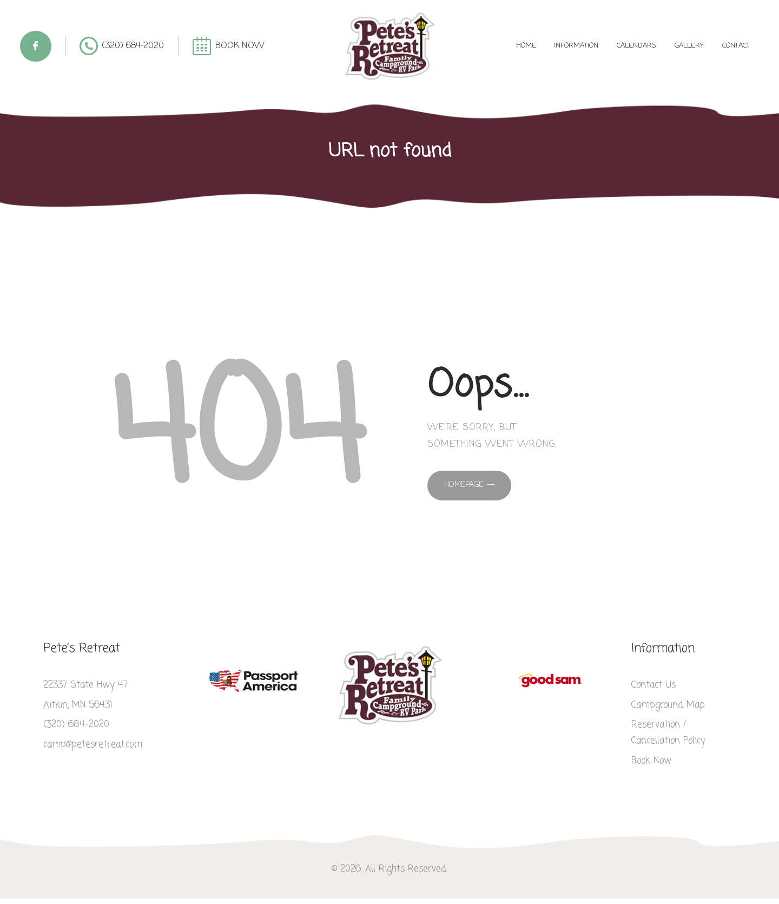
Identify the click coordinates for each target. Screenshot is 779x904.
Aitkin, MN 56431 (78, 705)
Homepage (463, 485)
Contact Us (653, 685)
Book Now (651, 761)
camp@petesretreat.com (92, 744)
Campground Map (668, 705)
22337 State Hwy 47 (85, 685)
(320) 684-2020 (76, 724)
